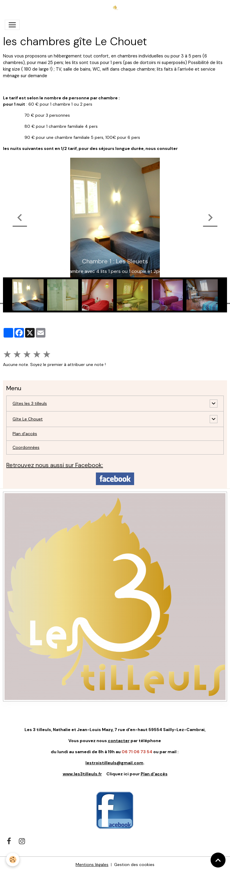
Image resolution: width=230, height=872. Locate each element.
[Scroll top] (218, 860)
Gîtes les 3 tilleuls (30, 403)
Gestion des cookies (134, 864)
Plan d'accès (25, 433)
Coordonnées (26, 447)
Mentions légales (92, 864)
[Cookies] (12, 859)
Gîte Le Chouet (28, 419)
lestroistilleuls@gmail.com (114, 762)
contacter (119, 740)
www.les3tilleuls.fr (82, 774)
